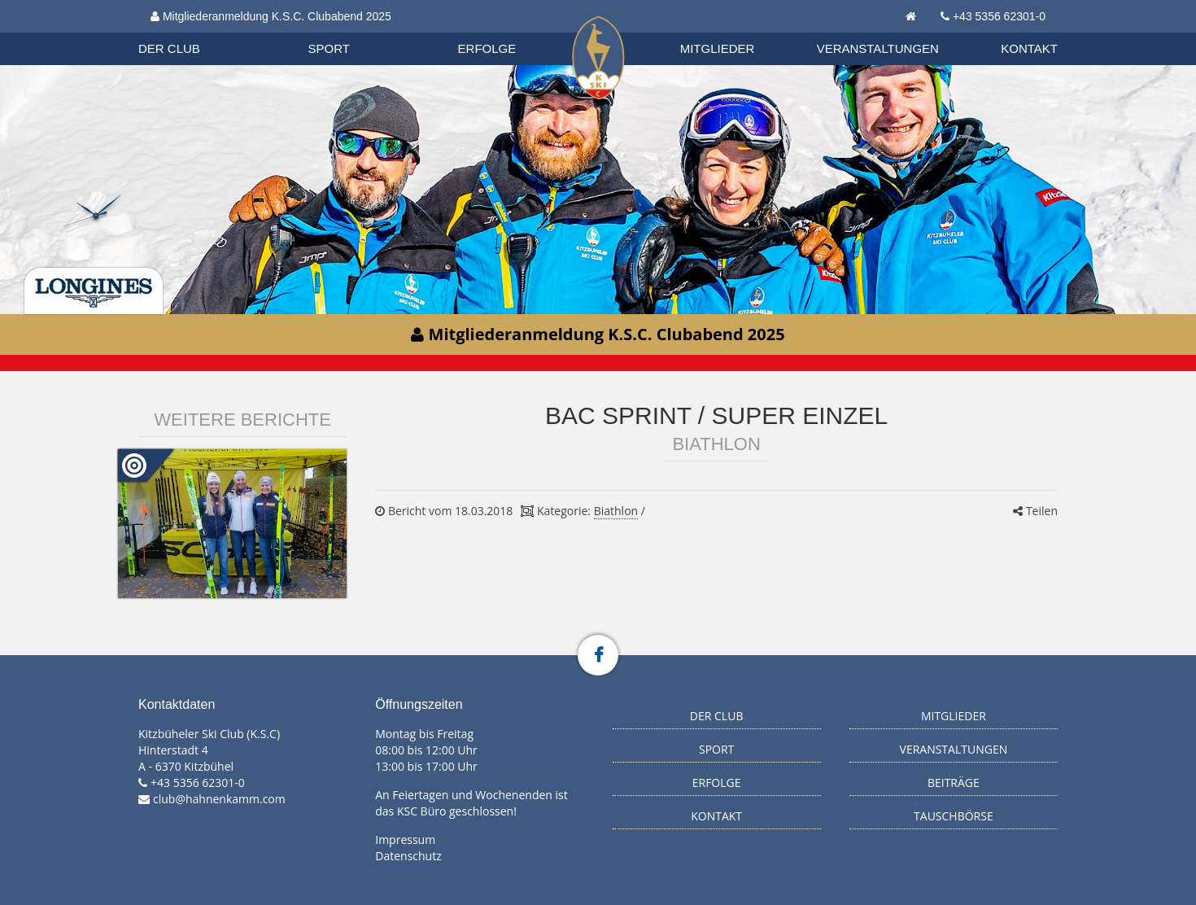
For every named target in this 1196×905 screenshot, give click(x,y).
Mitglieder (717, 48)
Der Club (169, 48)
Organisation (185, 32)
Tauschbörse (953, 816)
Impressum (405, 839)
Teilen (1035, 510)
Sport (329, 48)
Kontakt (1029, 48)
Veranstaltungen (878, 48)
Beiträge (954, 782)
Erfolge (487, 48)
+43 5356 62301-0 (999, 16)
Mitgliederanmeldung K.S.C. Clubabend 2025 (271, 16)
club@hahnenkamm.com (219, 799)
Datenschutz (408, 855)
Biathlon (184, 32)
